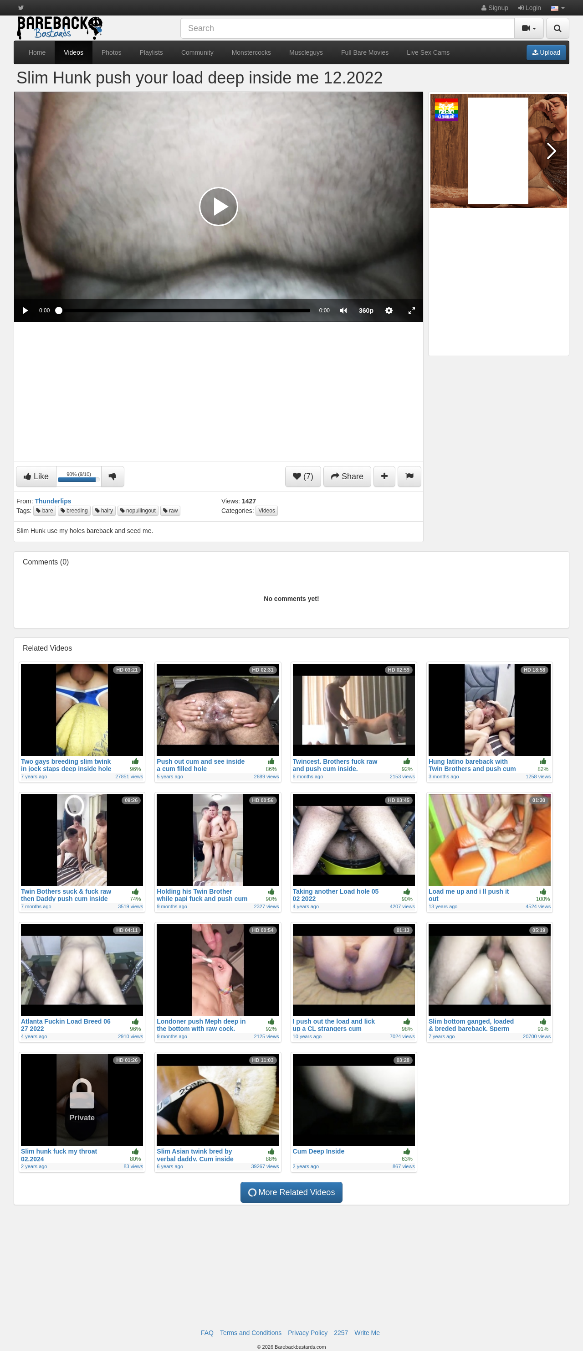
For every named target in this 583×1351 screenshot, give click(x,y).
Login (529, 7)
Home (37, 52)
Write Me (367, 1332)
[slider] (184, 310)
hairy (104, 510)
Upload (546, 52)
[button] (558, 7)
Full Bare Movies (365, 52)
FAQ (207, 1332)
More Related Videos (291, 1192)
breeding (74, 510)
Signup (494, 7)
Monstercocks (251, 52)
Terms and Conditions (250, 1332)
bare (44, 510)
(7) (303, 476)
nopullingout (138, 510)
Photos (112, 52)
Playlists (151, 52)
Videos (73, 52)
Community (197, 52)
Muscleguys (306, 52)
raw (170, 510)
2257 (341, 1332)
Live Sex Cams (428, 52)
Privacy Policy (307, 1332)
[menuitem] (366, 310)
